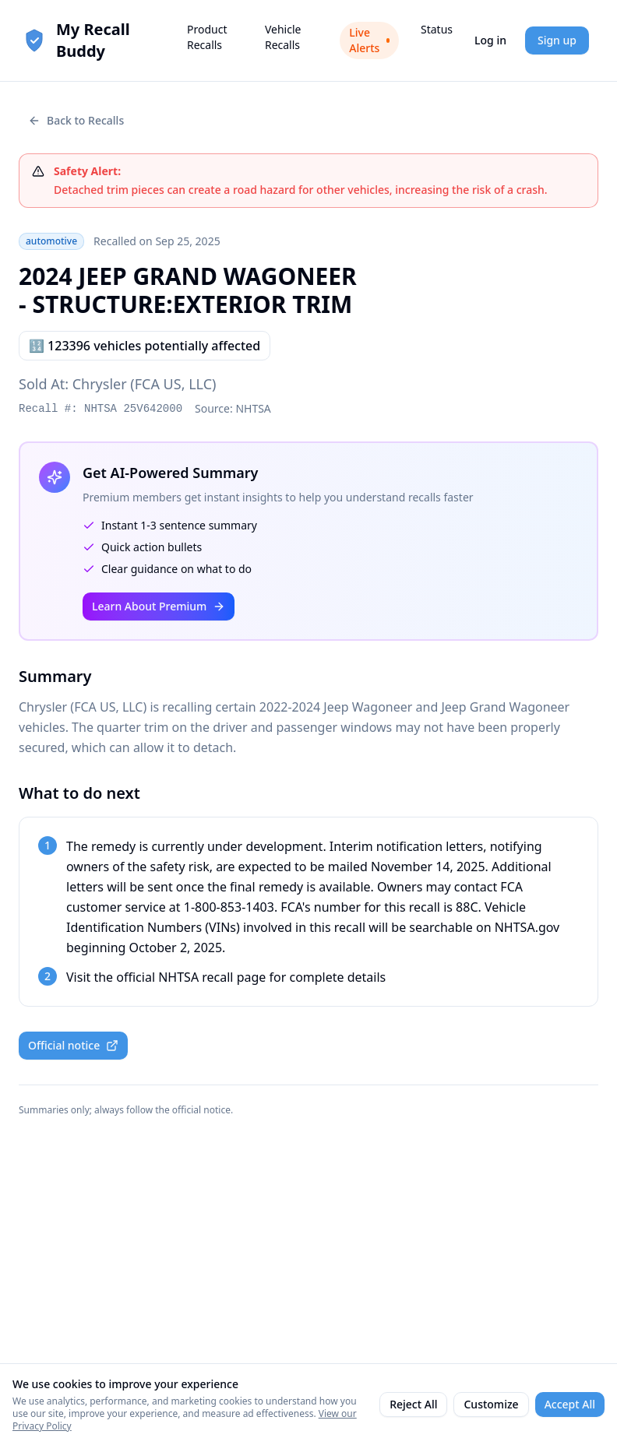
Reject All (413, 1404)
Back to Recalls (76, 120)
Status (437, 29)
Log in (490, 40)
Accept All (570, 1404)
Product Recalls (207, 37)
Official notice (73, 1045)
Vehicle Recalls (283, 37)
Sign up (557, 40)
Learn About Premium (158, 606)
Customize (491, 1404)
